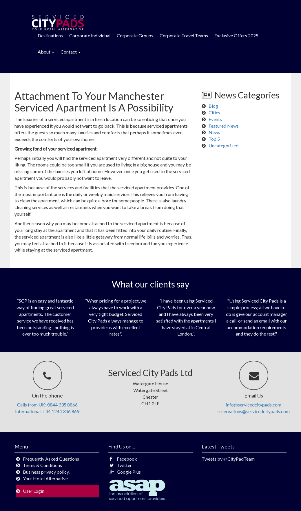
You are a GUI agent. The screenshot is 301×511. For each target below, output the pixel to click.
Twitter (121, 465)
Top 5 (214, 139)
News (214, 132)
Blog (213, 106)
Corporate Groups (135, 35)
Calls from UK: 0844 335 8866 (47, 404)
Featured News (224, 126)
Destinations (50, 35)
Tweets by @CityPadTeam (228, 458)
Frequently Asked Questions (51, 458)
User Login (33, 491)
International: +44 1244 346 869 (47, 411)
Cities (214, 112)
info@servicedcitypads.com (253, 404)
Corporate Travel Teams (184, 35)
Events (215, 119)
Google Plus (125, 472)
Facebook (123, 458)
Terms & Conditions (42, 465)
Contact (71, 51)
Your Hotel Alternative (45, 478)
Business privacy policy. (46, 472)
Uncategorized (223, 145)
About (46, 51)
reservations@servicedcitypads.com (254, 411)
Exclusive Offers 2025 (236, 35)
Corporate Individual (89, 35)
